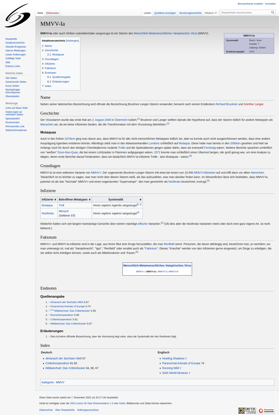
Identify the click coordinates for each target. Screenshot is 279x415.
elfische (142, 223)
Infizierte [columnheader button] (47, 199)
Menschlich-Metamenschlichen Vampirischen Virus (165, 33)
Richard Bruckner (226, 104)
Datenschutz (46, 410)
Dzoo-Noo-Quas (67, 152)
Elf (72, 215)
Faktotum (151, 248)
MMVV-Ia (151, 271)
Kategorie (48, 382)
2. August (98, 119)
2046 (251, 51)
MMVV (60, 382)
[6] (137, 252)
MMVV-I (96, 172)
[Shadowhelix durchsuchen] (248, 12)
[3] (190, 155)
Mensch (64, 211)
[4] (138, 212)
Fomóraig (210, 147)
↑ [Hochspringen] (49, 302)
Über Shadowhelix (65, 410)
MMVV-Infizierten (205, 172)
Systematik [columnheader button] (115, 199)
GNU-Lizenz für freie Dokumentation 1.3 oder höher (97, 403)
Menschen (46, 124)
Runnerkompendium (61, 315)
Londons (154, 143)
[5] (162, 222)
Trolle (121, 147)
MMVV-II (162, 271)
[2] (168, 123)
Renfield (169, 244)
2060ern (235, 143)
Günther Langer (253, 104)
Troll (61, 205)
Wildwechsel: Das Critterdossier (72, 310)
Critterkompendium (61, 319)
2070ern (70, 138)
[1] (138, 119)
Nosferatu (175, 181)
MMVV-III (173, 271)
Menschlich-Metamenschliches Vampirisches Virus (157, 265)
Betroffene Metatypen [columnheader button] (73, 199)
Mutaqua (184, 143)
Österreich (121, 119)
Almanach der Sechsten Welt (66, 302)
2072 (157, 152)
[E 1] (139, 204)
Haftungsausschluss (88, 410)
